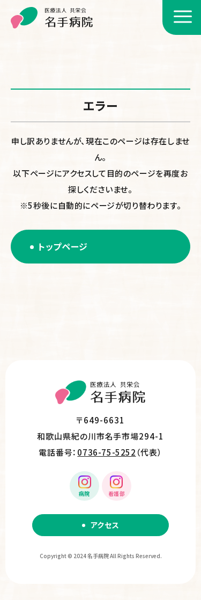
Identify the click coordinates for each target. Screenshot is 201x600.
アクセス (105, 524)
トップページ (63, 246)
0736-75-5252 (106, 452)
